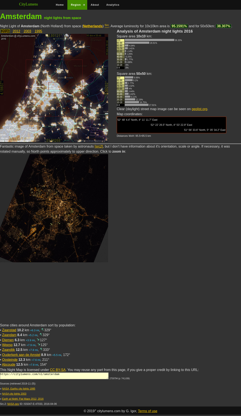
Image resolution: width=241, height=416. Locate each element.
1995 (38, 31)
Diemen (8, 340)
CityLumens (28, 4)
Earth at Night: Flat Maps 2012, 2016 (23, 400)
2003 (27, 31)
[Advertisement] (120, 293)
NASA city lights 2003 (14, 395)
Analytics (112, 4)
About (95, 4)
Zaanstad (9, 330)
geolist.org (199, 109)
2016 (5, 31)
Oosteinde (10, 359)
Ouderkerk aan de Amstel (21, 355)
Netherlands (92, 26)
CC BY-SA (58, 370)
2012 (16, 31)
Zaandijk (8, 350)
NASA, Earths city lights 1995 (18, 390)
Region (76, 4)
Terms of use (147, 412)
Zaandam (9, 335)
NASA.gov (13, 405)
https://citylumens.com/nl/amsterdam (54, 376)
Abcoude (8, 364)
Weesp (7, 345)
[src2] (99, 146)
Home (60, 4)
